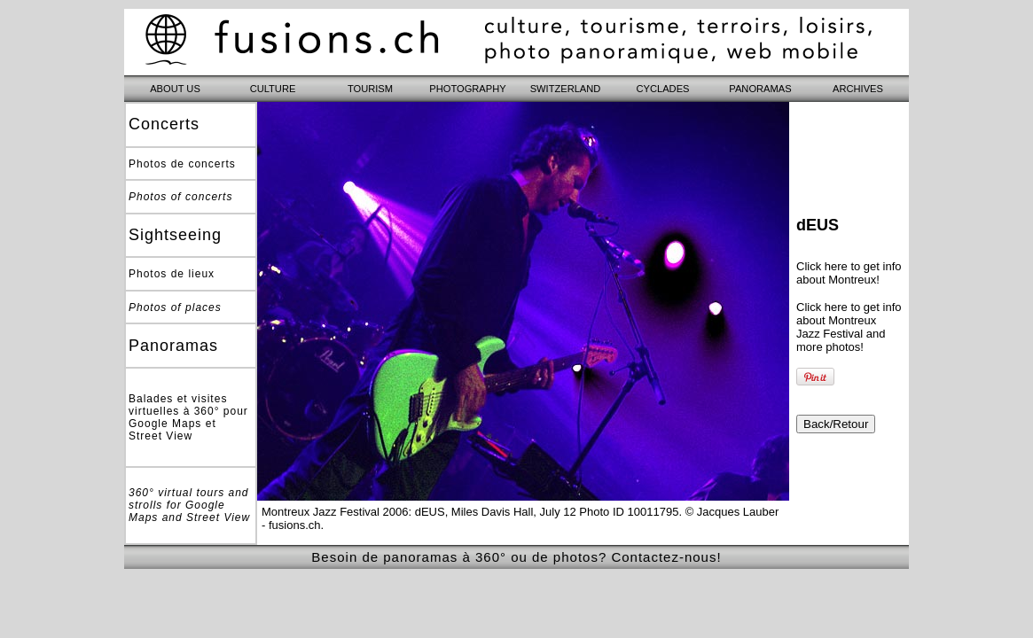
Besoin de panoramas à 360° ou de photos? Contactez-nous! (516, 556)
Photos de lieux (172, 274)
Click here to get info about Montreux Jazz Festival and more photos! (849, 327)
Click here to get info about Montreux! (849, 273)
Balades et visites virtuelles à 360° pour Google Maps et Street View (188, 417)
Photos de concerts (182, 164)
